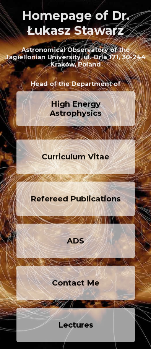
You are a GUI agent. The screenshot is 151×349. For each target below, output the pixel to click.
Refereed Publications (76, 198)
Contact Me (75, 282)
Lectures (75, 325)
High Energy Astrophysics (76, 108)
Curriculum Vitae (75, 156)
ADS (75, 240)
